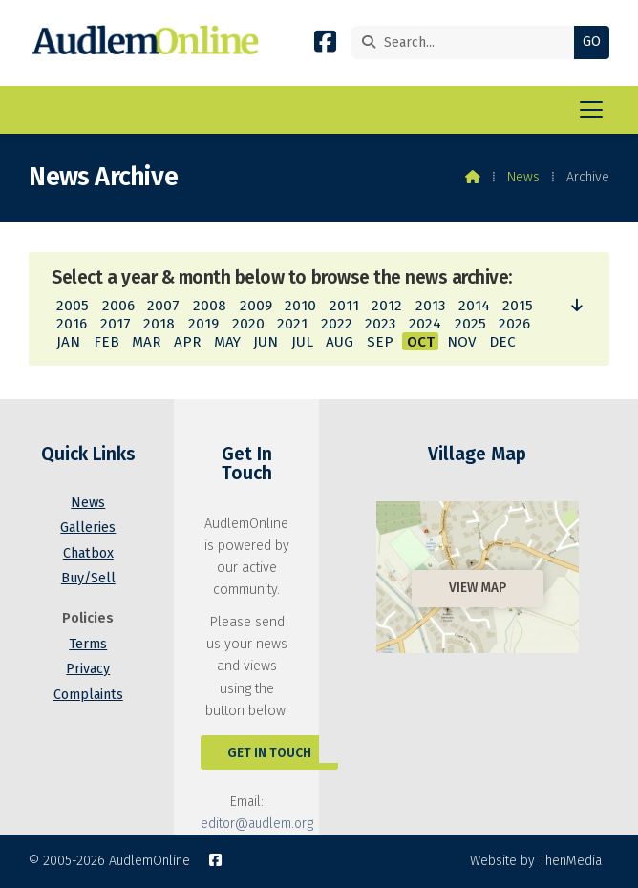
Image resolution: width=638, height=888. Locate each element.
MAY (227, 341)
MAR (146, 341)
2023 (380, 323)
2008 (209, 305)
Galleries (88, 527)
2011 (344, 305)
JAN (68, 341)
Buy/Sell (88, 578)
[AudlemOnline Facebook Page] (325, 45)
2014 (474, 305)
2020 (248, 323)
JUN (265, 341)
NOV (461, 341)
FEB (106, 341)
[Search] (467, 42)
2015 (517, 305)
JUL (302, 341)
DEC (502, 341)
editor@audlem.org (257, 823)
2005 (72, 305)
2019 (203, 323)
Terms (88, 644)
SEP (380, 341)
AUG (339, 341)
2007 (163, 305)
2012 (387, 305)
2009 (256, 305)
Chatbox (88, 553)
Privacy (88, 669)
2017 (115, 323)
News (523, 177)
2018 (159, 323)
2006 (118, 305)
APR (187, 341)
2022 (336, 323)
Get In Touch (269, 753)
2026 (514, 323)
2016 (71, 323)
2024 (425, 323)
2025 (470, 323)
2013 (430, 305)
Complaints (88, 695)
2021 (292, 323)
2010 (300, 305)
